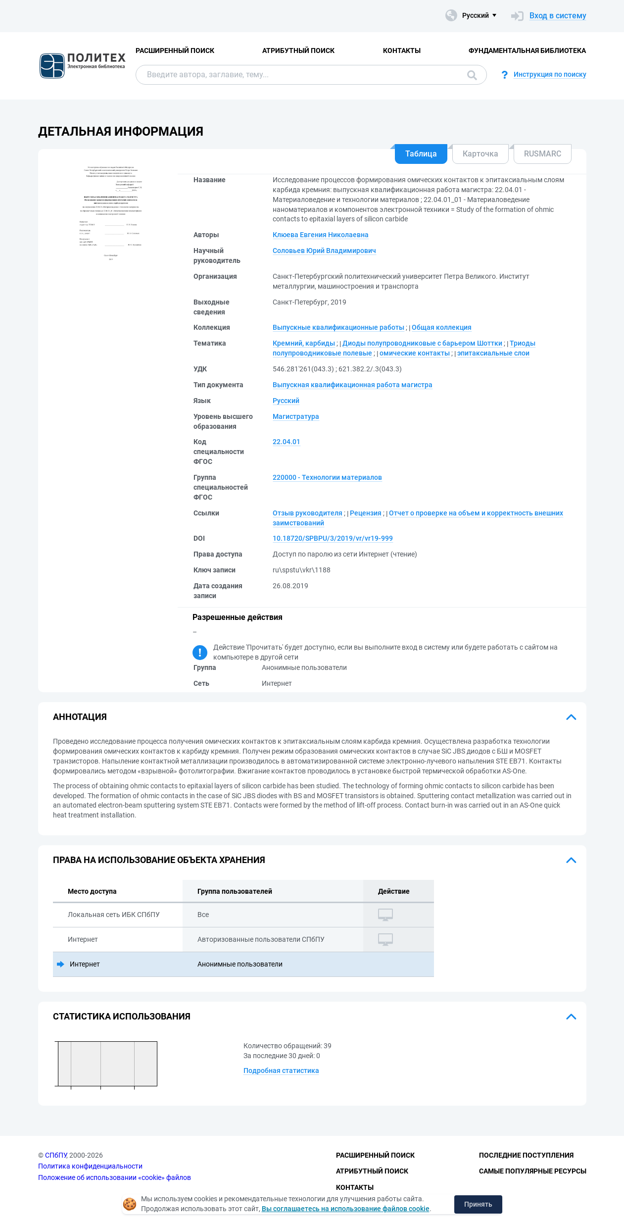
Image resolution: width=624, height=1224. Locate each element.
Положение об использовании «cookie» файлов (114, 1177)
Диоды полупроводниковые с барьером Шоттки (422, 343)
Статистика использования (122, 1016)
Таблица (421, 153)
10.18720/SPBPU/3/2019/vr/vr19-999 (333, 538)
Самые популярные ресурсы (532, 1171)
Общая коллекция (442, 327)
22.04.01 (286, 442)
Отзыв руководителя (307, 513)
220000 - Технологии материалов (327, 477)
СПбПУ (55, 1155)
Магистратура (296, 416)
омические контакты (415, 353)
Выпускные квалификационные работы (338, 327)
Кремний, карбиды (304, 343)
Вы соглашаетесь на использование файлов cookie (346, 1209)
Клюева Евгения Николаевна (321, 235)
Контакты (402, 50)
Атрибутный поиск (298, 50)
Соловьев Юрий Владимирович (324, 251)
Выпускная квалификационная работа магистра (352, 385)
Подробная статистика (281, 1070)
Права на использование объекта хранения (159, 860)
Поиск (472, 75)
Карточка (480, 153)
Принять (478, 1204)
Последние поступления (526, 1155)
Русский (286, 401)
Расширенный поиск (175, 50)
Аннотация (80, 717)
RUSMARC (542, 153)
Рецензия (366, 513)
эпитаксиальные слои (493, 353)
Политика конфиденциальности (90, 1166)
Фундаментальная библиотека (527, 50)
